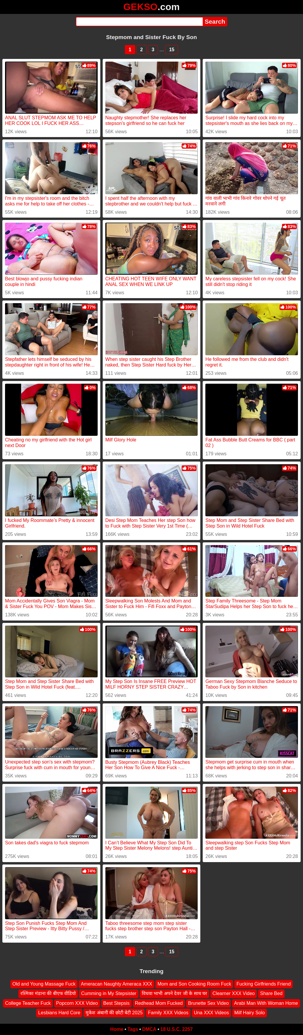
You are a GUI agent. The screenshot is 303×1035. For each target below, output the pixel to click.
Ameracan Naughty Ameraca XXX (116, 983)
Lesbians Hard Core (59, 1012)
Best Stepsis (116, 1003)
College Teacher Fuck (28, 1003)
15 (171, 49)
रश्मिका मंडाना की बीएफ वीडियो (48, 993)
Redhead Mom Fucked (159, 1003)
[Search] (139, 21)
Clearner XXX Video (233, 993)
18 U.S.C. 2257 (176, 1029)
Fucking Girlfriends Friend (263, 983)
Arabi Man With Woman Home (266, 1003)
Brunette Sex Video (208, 1003)
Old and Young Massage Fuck (43, 983)
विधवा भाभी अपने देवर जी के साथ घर (174, 993)
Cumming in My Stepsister (108, 993)
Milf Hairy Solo (249, 1012)
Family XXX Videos (168, 1012)
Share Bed (271, 993)
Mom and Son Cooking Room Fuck (194, 983)
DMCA (149, 1029)
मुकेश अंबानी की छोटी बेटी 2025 (114, 1012)
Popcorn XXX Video (77, 1003)
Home (116, 1029)
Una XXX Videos (211, 1012)
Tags (133, 1029)
